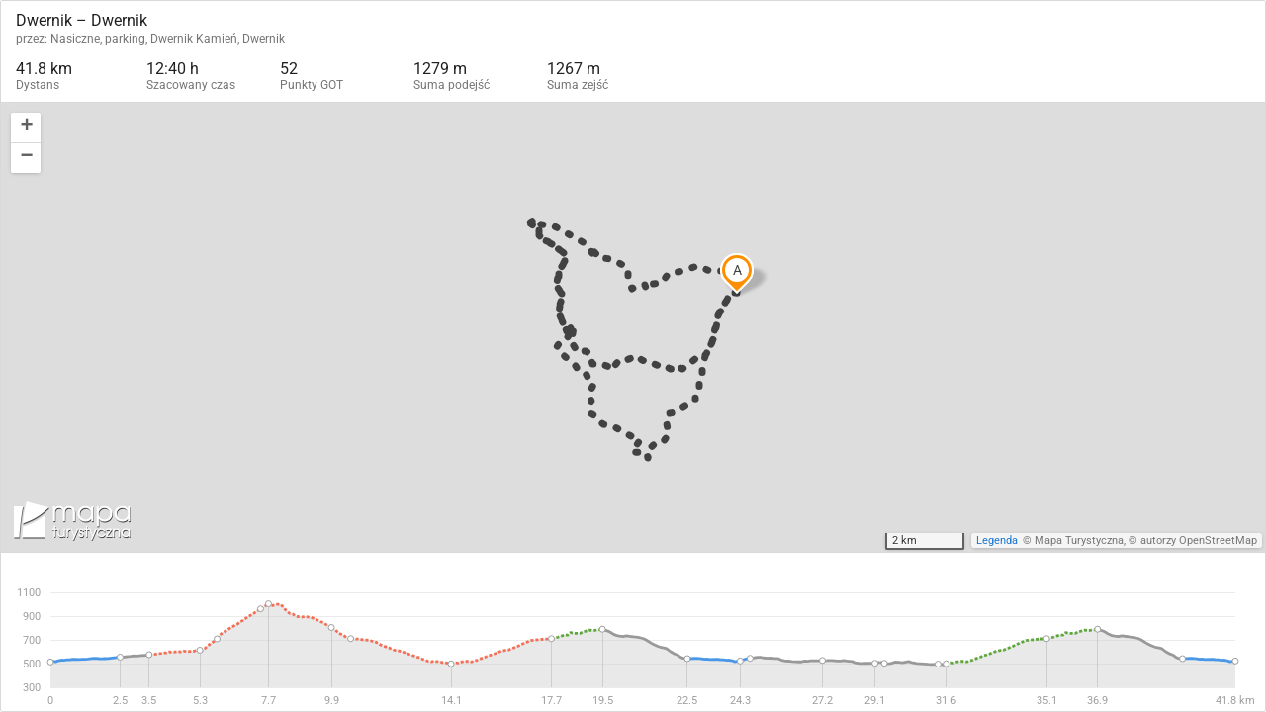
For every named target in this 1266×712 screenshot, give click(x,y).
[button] (26, 128)
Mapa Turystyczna (1079, 540)
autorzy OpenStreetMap (1198, 540)
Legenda (997, 540)
